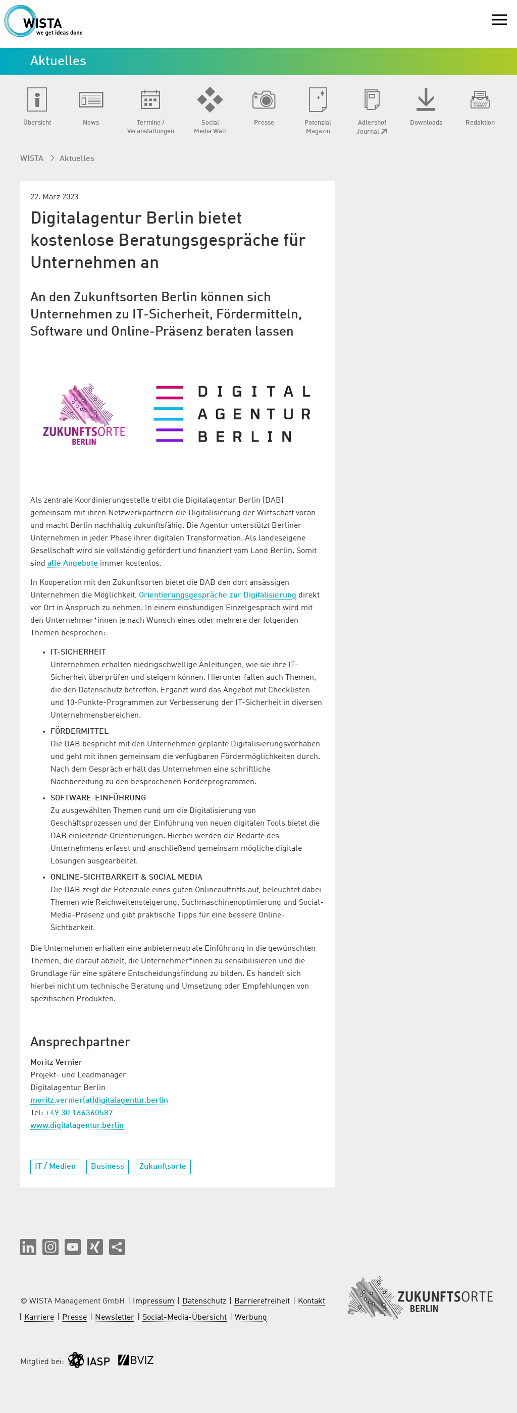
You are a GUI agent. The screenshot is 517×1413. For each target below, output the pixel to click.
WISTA (32, 159)
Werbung (251, 1318)
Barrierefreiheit (262, 1301)
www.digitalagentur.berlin (77, 1126)
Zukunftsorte (162, 1167)
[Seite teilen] (117, 1247)
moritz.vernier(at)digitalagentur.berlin (99, 1101)
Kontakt (311, 1301)
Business (107, 1167)
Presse (74, 1318)
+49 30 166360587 (79, 1113)
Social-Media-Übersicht (184, 1318)
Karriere (39, 1318)
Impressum (153, 1301)
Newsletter (114, 1318)
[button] (28, 1247)
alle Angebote (72, 564)
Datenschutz (204, 1301)
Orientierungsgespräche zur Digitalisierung (217, 595)
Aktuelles (77, 159)
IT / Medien (55, 1167)
